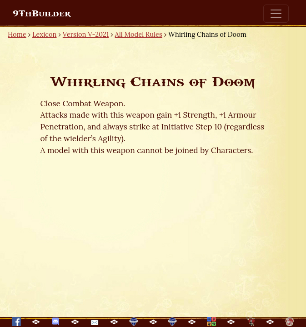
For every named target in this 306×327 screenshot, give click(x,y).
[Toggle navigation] (276, 14)
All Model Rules (138, 34)
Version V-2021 (86, 34)
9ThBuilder (41, 13)
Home (17, 34)
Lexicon (44, 34)
